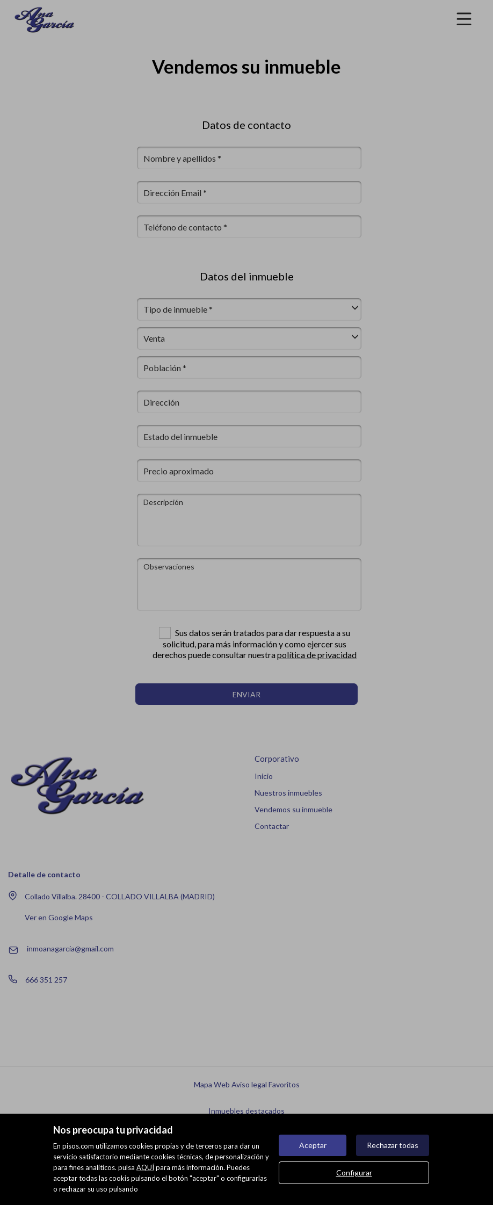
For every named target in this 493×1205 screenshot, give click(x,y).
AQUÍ (145, 1167)
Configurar (354, 1172)
